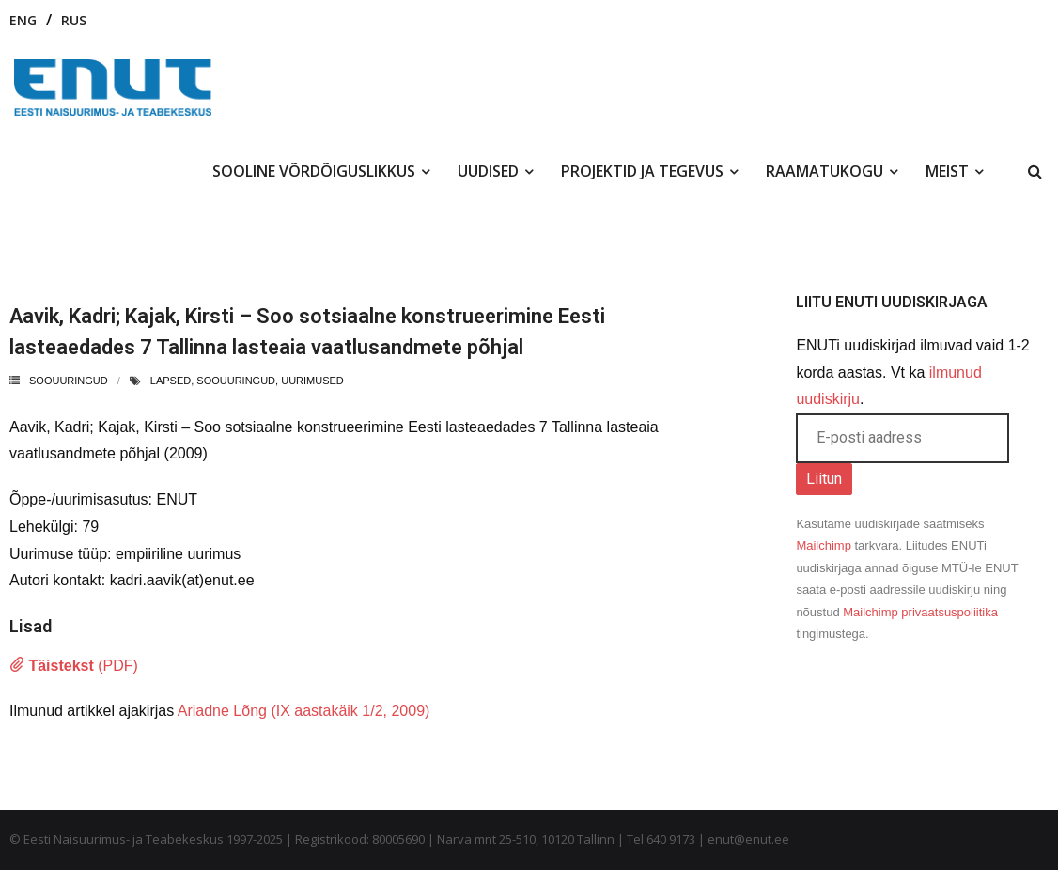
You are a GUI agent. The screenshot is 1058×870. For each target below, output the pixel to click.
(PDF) (73, 666)
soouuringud (235, 380)
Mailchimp (823, 545)
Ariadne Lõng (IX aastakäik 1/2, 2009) (304, 711)
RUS (73, 20)
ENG (23, 20)
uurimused (312, 380)
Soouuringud (68, 380)
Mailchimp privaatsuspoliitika (920, 612)
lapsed (170, 380)
